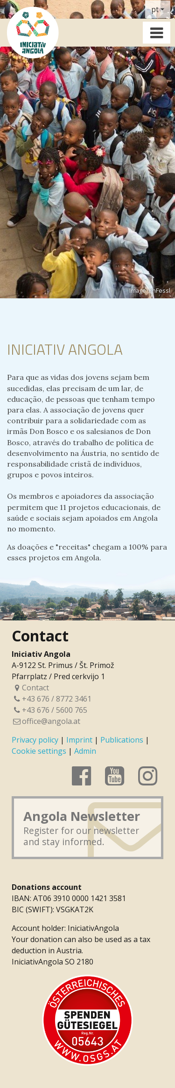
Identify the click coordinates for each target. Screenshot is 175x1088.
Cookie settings (39, 751)
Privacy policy (35, 740)
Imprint (79, 740)
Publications (121, 740)
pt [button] (155, 9)
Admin (85, 751)
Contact (30, 687)
